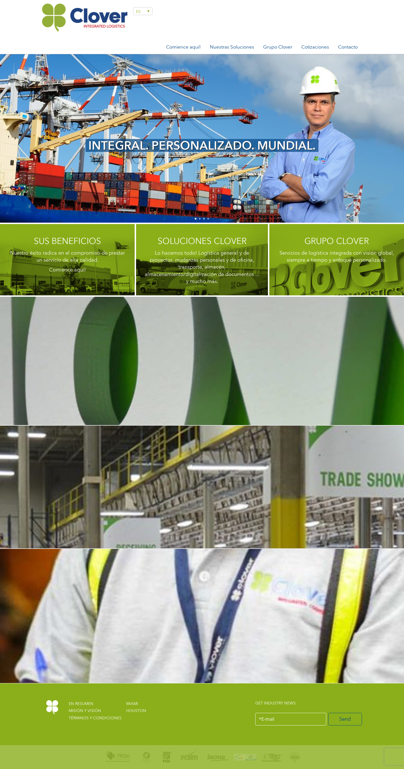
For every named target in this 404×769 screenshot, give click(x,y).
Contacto (348, 47)
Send (345, 719)
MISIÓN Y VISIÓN (85, 710)
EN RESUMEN (81, 703)
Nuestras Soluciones (232, 47)
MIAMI (132, 703)
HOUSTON (136, 710)
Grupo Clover (277, 47)
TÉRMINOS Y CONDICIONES (95, 718)
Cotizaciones (315, 47)
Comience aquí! (183, 47)
